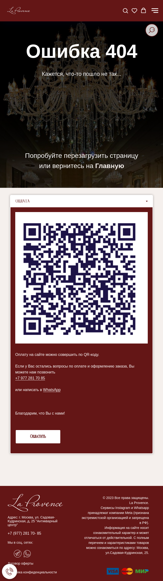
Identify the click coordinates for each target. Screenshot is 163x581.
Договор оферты (20, 563)
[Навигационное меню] (155, 10)
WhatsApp (52, 390)
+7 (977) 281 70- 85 (24, 533)
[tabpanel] (81, 330)
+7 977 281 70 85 (30, 378)
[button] (125, 10)
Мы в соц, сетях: (20, 542)
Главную (109, 165)
